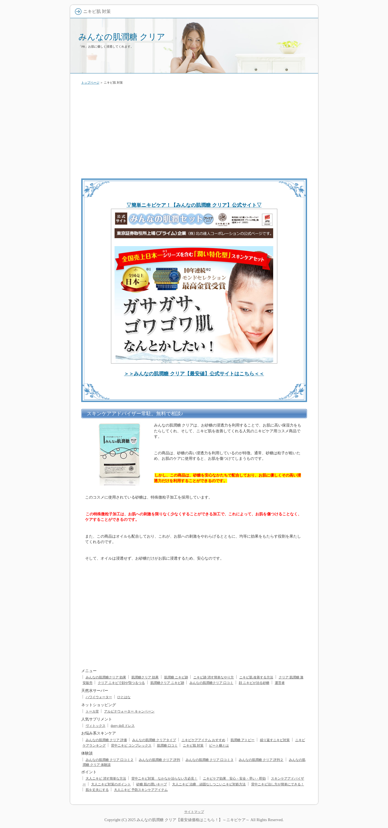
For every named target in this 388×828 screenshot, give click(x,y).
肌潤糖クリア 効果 (145, 677)
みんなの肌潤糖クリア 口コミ (211, 683)
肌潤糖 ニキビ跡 (176, 677)
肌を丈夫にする (97, 790)
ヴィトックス (95, 726)
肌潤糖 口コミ (167, 745)
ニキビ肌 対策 (193, 745)
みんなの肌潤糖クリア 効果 (106, 677)
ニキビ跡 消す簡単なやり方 (213, 677)
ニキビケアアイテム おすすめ (203, 740)
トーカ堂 (92, 711)
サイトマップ (194, 812)
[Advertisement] (194, 130)
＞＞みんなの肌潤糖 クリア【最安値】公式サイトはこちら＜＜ (194, 373)
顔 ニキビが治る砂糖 (254, 683)
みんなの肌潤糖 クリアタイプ (154, 740)
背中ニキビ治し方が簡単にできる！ (277, 784)
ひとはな (124, 697)
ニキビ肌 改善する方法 (256, 677)
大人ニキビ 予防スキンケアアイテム (141, 790)
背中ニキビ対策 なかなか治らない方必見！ (164, 778)
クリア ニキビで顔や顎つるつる (121, 683)
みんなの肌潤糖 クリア (121, 36)
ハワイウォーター (99, 697)
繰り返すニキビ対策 (275, 740)
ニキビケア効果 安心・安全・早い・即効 (234, 778)
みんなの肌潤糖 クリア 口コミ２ (110, 760)
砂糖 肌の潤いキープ (151, 784)
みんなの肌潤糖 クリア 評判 (159, 760)
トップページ (90, 82)
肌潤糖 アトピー (242, 740)
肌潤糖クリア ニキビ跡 (167, 683)
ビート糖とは (219, 745)
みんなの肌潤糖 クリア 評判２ (261, 760)
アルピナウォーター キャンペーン (129, 711)
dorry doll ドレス (123, 726)
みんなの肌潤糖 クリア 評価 (106, 740)
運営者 (280, 683)
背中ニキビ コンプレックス (131, 745)
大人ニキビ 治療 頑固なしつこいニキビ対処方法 (209, 784)
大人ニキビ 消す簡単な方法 (106, 778)
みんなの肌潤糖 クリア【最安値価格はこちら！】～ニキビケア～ (193, 820)
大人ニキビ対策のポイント (111, 784)
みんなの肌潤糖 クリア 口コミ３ (210, 760)
